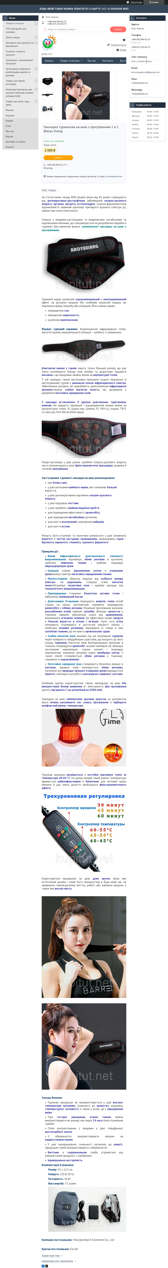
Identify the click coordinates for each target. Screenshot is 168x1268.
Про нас (10, 131)
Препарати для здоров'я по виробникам (20, 44)
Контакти (108, 60)
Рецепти (10, 146)
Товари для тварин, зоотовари (15, 82)
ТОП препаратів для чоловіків (16, 30)
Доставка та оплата (15, 141)
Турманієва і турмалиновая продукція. (19, 62)
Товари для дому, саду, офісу (17, 103)
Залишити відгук (118, 45)
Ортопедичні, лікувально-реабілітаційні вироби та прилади (18, 72)
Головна (49, 60)
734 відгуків (136, 2)
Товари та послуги (15, 23)
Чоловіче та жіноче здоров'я (15, 53)
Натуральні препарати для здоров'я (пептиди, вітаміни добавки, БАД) (19, 92)
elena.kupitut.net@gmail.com (145, 72)
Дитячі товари (13, 37)
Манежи (10, 110)
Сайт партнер (157, 60)
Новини (9, 120)
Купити (58, 157)
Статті (8, 125)
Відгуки (9, 136)
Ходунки (10, 115)
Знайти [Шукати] (118, 29)
